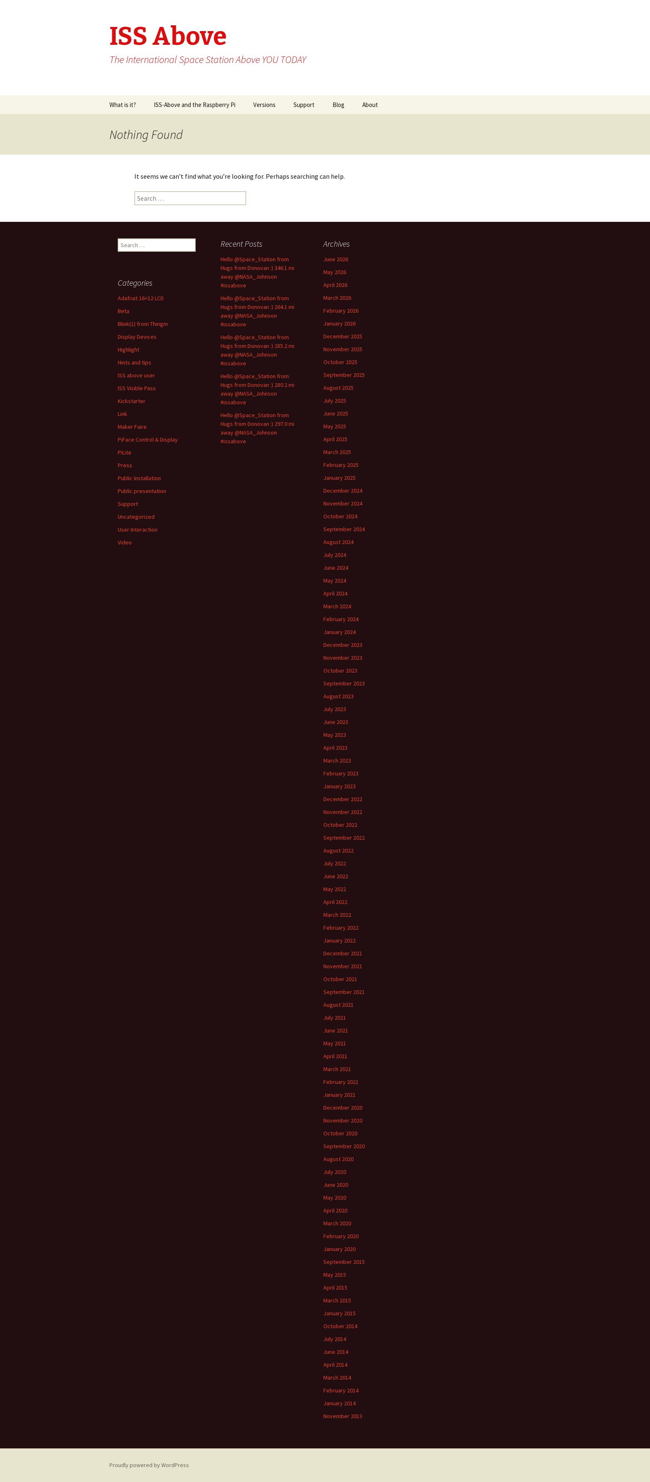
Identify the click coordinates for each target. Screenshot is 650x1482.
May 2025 (334, 426)
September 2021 (344, 992)
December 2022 (342, 799)
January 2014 (339, 1403)
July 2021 (334, 1017)
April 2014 (335, 1364)
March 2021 (337, 1069)
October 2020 (340, 1133)
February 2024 (341, 619)
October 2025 (340, 362)
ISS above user (136, 375)
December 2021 (342, 953)
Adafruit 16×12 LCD (141, 298)
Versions (264, 105)
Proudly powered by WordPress (149, 1465)
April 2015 (335, 1287)
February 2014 (341, 1390)
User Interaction (138, 529)
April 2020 (335, 1210)
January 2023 (339, 786)
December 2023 (342, 645)
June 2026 (335, 259)
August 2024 (338, 542)
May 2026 (334, 272)
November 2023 (342, 657)
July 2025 (334, 400)
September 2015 (344, 1262)
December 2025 (342, 336)
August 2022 (338, 850)
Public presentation (142, 491)
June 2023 (335, 722)
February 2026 (341, 310)
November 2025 (342, 349)
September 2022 (344, 837)
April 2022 (335, 902)
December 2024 (342, 490)
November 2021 (342, 966)
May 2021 (334, 1043)
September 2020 (344, 1146)
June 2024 (335, 567)
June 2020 (335, 1184)
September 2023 (344, 683)
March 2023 (337, 760)
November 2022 (342, 812)
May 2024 (334, 580)
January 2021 (339, 1094)
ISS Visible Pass (137, 388)
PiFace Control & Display (148, 439)
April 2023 (335, 747)
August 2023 (338, 696)
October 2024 (340, 516)
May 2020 (334, 1197)
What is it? (122, 105)
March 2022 (337, 914)
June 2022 (335, 876)
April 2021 (335, 1056)
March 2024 (337, 606)
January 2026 (339, 323)
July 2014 (334, 1339)
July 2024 (334, 555)
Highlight (128, 349)
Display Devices (137, 336)
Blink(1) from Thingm (143, 324)
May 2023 (334, 735)
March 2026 (337, 297)
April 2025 (335, 439)
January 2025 (339, 477)
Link (122, 414)
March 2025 (337, 452)
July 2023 (334, 709)
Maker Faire (132, 426)
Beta (123, 311)
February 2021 (341, 1082)
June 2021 (335, 1030)
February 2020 (341, 1236)
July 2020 (334, 1172)
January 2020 (339, 1249)
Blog (338, 105)
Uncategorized (136, 516)
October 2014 (340, 1326)
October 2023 (340, 670)
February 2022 (341, 927)
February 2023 (341, 773)
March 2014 (337, 1377)
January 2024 (339, 632)
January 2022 (339, 940)
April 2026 (335, 285)
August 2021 (338, 1004)
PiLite (124, 452)
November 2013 (342, 1416)
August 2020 (338, 1159)
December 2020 (342, 1107)
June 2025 (335, 413)
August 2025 (338, 387)
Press (125, 465)
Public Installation (139, 478)
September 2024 (344, 529)
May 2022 (334, 889)
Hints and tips (134, 362)
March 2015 (337, 1300)
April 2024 (335, 593)
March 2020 (337, 1223)
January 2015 (339, 1313)
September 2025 (344, 375)
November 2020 (342, 1120)
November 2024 (342, 503)
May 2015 (334, 1274)
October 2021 (340, 979)
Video (125, 542)
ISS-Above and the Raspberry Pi (194, 105)
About (370, 105)
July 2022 (334, 863)
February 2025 (341, 465)
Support (304, 105)
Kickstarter (132, 401)
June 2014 (335, 1352)
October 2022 (340, 824)
